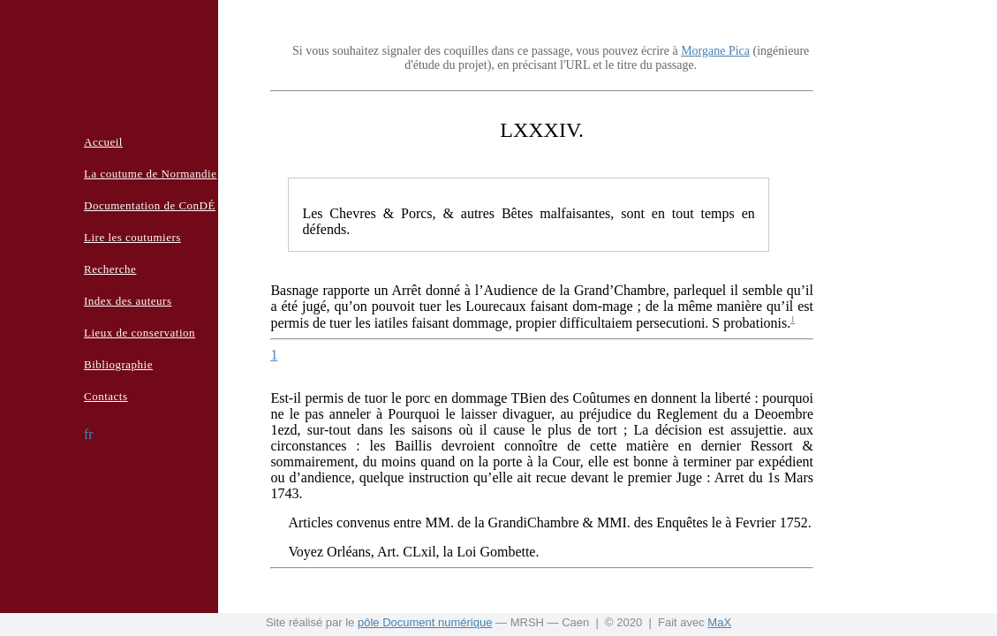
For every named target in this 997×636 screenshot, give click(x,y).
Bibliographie (118, 364)
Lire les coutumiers (132, 237)
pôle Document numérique (425, 622)
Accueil (103, 141)
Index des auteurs (127, 300)
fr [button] (89, 434)
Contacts (106, 396)
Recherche (110, 269)
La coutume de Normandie (150, 173)
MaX (719, 622)
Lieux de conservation (139, 332)
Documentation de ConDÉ (149, 205)
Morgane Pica (715, 50)
